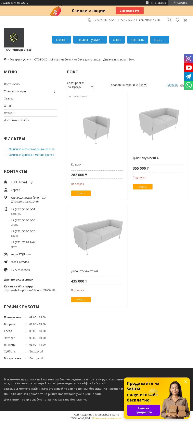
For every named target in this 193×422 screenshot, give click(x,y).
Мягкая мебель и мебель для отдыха (75, 59)
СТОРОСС (40, 59)
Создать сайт (8, 2)
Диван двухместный (146, 158)
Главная (61, 40)
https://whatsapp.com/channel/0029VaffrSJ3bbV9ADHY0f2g (30, 290)
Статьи (9, 98)
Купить (81, 193)
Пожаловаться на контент (107, 418)
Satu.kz (114, 414)
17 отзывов (158, 3)
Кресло (76, 164)
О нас (117, 40)
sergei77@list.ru (21, 254)
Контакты (137, 40)
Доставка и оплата (17, 120)
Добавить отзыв (177, 20)
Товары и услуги (88, 40)
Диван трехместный (84, 271)
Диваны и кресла (114, 59)
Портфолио (12, 84)
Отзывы (9, 113)
